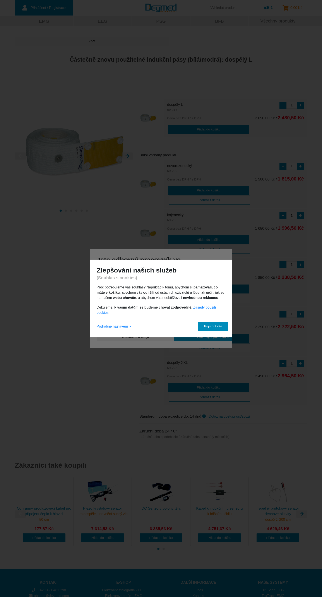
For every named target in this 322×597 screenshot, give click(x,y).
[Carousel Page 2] (66, 211)
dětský (172, 246)
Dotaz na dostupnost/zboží (229, 364)
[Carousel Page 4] (76, 211)
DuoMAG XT (273, 565)
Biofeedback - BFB (123, 554)
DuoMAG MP (273, 560)
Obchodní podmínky (198, 565)
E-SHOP (123, 530)
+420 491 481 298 (49, 538)
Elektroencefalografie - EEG (123, 538)
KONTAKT (49, 530)
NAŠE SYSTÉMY (273, 530)
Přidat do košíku (184, 129)
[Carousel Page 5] (81, 211)
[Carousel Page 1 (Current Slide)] (61, 211)
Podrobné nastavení (114, 326)
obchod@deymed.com (49, 543)
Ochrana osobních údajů (198, 560)
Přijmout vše (209, 326)
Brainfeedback (273, 554)
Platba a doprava (198, 549)
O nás (198, 538)
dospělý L (175, 108)
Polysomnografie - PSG (123, 549)
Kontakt (198, 543)
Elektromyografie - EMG (123, 543)
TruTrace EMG (273, 543)
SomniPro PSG (273, 549)
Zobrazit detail (220, 189)
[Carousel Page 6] (87, 211)
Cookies (198, 554)
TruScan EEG (273, 538)
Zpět (31, 42)
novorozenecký (179, 168)
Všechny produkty (278, 21)
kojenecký (175, 207)
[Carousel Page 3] (71, 211)
